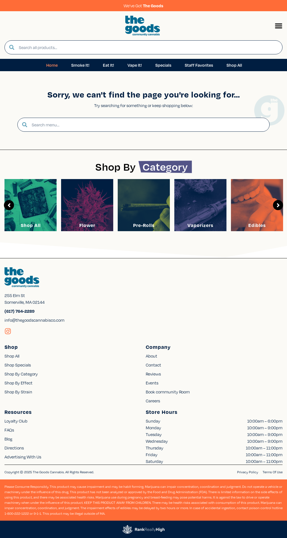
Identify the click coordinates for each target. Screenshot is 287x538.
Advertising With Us (22, 456)
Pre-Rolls (143, 225)
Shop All (31, 225)
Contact (153, 364)
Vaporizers (200, 225)
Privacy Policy (247, 472)
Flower (87, 225)
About (151, 355)
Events (152, 382)
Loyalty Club (15, 420)
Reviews (153, 373)
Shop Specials (17, 364)
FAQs (9, 429)
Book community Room (168, 391)
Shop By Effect (18, 382)
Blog (8, 438)
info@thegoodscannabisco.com (34, 320)
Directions (14, 447)
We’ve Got (143, 5)
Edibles (257, 225)
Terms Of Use (273, 472)
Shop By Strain (18, 391)
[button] (279, 26)
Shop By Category (21, 373)
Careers (153, 400)
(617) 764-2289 (19, 311)
